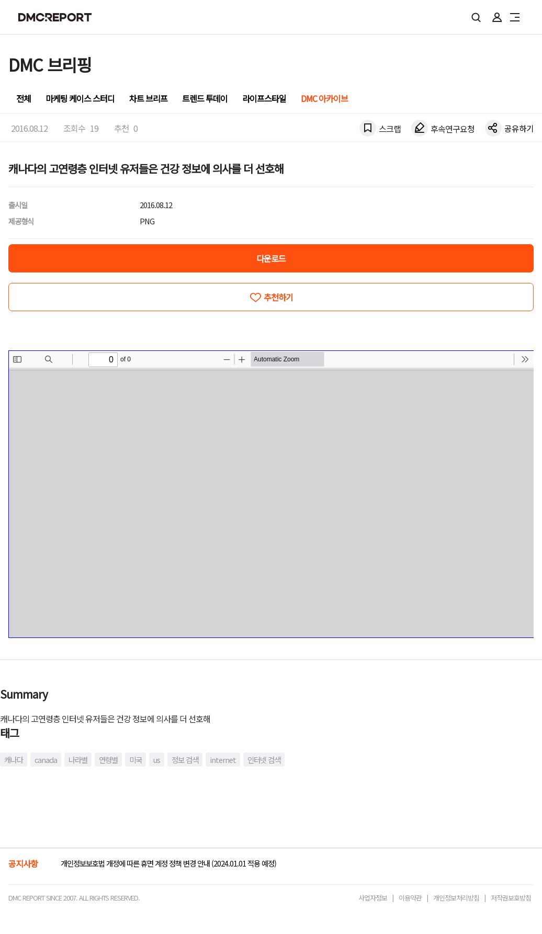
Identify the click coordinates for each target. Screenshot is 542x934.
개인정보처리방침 (456, 898)
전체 (23, 98)
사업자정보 (372, 898)
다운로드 (271, 258)
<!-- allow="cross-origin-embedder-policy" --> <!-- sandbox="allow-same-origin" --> (271, 494)
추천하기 (278, 297)
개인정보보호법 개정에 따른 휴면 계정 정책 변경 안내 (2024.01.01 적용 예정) (168, 863)
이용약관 (410, 898)
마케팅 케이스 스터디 (80, 98)
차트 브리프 (148, 98)
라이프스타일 (264, 98)
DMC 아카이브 (324, 98)
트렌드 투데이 (205, 98)
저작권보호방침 (511, 898)
